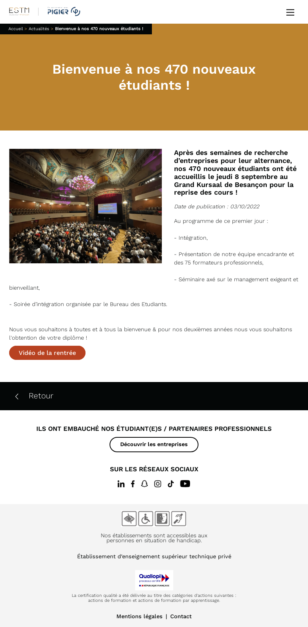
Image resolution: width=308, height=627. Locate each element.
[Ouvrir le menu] (290, 11)
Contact (181, 616)
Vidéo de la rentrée (47, 352)
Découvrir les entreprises (154, 444)
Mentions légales (139, 616)
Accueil (15, 28)
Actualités (39, 28)
